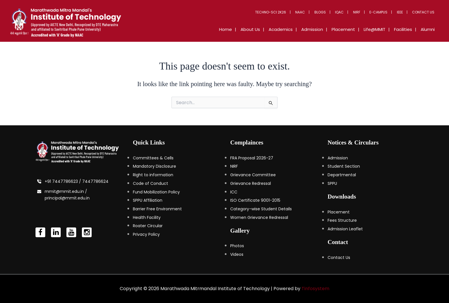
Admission (338, 158)
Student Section (344, 166)
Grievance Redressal (250, 183)
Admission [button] (325, 29)
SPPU (332, 183)
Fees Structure (342, 220)
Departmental (342, 175)
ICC (233, 192)
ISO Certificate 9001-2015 (255, 200)
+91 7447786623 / (63, 181)
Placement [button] (353, 29)
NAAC (314, 12)
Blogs (332, 12)
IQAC (349, 12)
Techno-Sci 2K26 (286, 12)
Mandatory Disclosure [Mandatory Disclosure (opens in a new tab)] (154, 166)
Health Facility (147, 217)
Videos (236, 254)
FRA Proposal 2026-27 (251, 158)
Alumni (429, 29)
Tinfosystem (315, 288)
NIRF (364, 12)
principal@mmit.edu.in (67, 198)
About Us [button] (269, 29)
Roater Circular (148, 226)
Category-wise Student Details (261, 209)
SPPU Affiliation (147, 200)
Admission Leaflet (345, 229)
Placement (339, 212)
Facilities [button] (407, 29)
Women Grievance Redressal (259, 217)
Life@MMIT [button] (382, 29)
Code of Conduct (150, 183)
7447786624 (95, 181)
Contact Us (424, 12)
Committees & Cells (153, 158)
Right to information (153, 175)
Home (247, 29)
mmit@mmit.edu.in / (66, 191)
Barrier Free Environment (157, 209)
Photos (237, 246)
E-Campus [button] (384, 12)
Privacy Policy (146, 234)
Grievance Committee (253, 175)
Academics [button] (296, 29)
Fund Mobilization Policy (156, 192)
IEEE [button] (403, 12)
